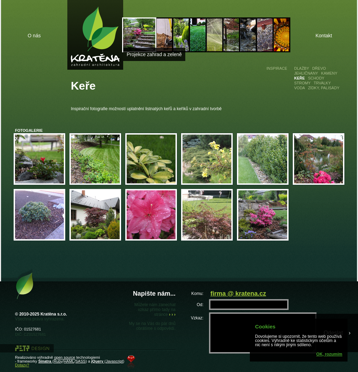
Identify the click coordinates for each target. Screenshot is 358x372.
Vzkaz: (197, 318)
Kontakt (323, 35)
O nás (34, 35)
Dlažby (301, 68)
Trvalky (322, 83)
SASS (80, 361)
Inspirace (277, 68)
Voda (299, 88)
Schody (316, 78)
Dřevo (319, 68)
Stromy (302, 83)
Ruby (58, 361)
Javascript (114, 361)
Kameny (329, 73)
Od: (200, 304)
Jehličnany (306, 73)
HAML (69, 361)
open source (64, 357)
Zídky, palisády (324, 88)
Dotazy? (22, 365)
